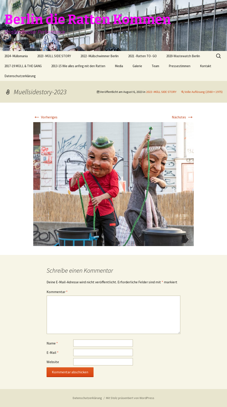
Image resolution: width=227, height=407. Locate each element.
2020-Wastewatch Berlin (183, 56)
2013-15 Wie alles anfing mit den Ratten (78, 66)
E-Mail (53, 352)
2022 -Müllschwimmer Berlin (99, 56)
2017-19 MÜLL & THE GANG (23, 66)
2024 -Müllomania (16, 56)
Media (119, 66)
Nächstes (183, 117)
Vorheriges (45, 117)
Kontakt (205, 66)
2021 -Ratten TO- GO (142, 56)
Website (53, 362)
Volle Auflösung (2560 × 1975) (203, 92)
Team (155, 66)
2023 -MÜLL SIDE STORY (54, 56)
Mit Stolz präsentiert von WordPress (130, 398)
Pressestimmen (179, 66)
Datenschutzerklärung (20, 76)
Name (52, 343)
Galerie (137, 66)
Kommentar (57, 292)
